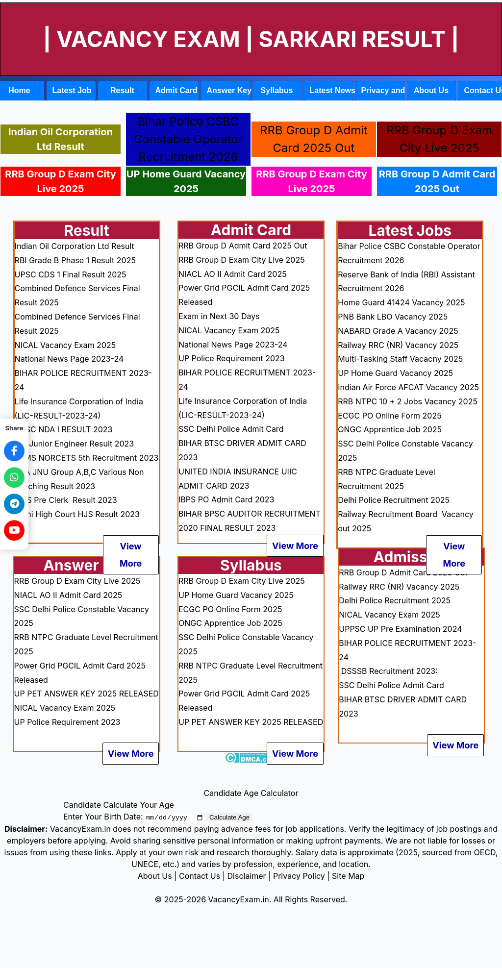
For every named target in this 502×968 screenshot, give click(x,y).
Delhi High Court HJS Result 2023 (77, 514)
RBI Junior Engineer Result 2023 (74, 443)
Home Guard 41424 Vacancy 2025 (401, 302)
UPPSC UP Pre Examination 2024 (400, 629)
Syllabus (277, 90)
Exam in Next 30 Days (219, 316)
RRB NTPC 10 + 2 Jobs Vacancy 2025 (407, 401)
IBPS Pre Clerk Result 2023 (67, 500)
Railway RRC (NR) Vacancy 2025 (398, 345)
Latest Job (72, 90)
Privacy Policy (299, 876)
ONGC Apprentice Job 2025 (230, 623)
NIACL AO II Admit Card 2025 (68, 595)
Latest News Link (331, 90)
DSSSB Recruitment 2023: (389, 671)
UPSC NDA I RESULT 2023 (64, 429)
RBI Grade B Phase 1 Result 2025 (75, 260)
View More (131, 555)
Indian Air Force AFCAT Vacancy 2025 (408, 387)
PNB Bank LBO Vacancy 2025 (393, 317)
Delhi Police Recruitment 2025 (394, 500)
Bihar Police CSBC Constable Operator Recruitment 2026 (188, 139)
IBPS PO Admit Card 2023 (226, 499)
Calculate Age (229, 817)
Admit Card (176, 90)
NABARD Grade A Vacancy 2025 (398, 331)
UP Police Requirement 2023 (67, 722)
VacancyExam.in (238, 899)
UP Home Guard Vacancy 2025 (186, 181)
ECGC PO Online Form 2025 (230, 609)
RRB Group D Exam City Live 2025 (60, 181)
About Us (431, 90)
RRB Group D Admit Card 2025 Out (437, 181)
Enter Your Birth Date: (103, 816)
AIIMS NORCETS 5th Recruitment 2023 (87, 458)
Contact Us (199, 876)
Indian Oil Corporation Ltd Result (60, 139)
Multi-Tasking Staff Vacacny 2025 (400, 359)
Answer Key (228, 90)
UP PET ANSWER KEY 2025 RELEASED (86, 693)
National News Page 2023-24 (69, 359)
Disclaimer (246, 876)
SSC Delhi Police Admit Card (230, 429)
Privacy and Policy (382, 90)
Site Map (348, 876)
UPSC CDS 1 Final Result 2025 (70, 274)
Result (122, 90)
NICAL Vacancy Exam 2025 (65, 345)
